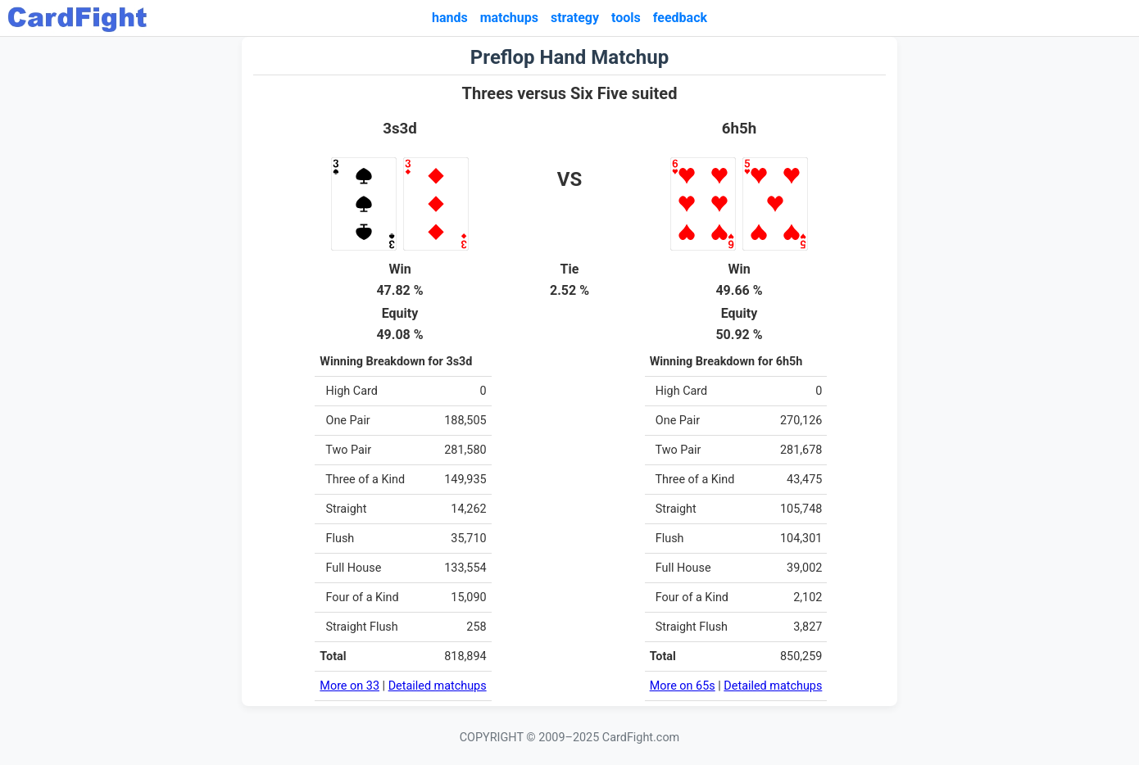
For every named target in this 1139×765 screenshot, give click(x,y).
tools (626, 17)
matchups (509, 17)
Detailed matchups (437, 686)
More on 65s (682, 686)
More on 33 (349, 686)
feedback (680, 17)
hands (450, 17)
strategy (575, 17)
